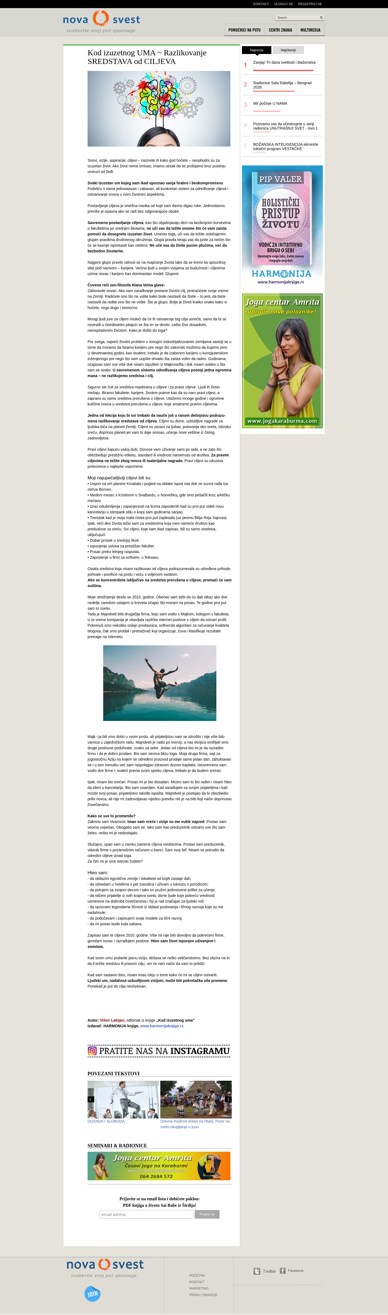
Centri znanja (280, 30)
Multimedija (310, 30)
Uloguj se (283, 4)
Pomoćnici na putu (244, 30)
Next (228, 1099)
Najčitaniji (288, 50)
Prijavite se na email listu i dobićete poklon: (159, 1199)
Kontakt (261, 4)
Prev (91, 1099)
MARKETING (199, 1288)
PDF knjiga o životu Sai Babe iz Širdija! (159, 1206)
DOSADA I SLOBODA (106, 1121)
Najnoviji (256, 51)
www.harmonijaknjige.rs (162, 1026)
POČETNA (197, 1275)
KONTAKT (197, 1282)
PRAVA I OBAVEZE (203, 1295)
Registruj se (310, 4)
